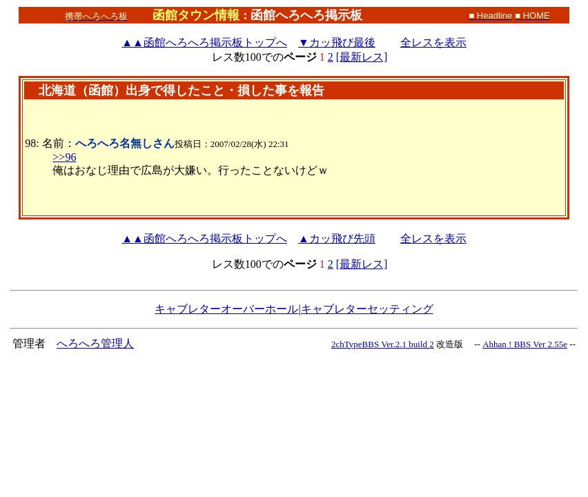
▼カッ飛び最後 (336, 42)
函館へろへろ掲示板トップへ (204, 42)
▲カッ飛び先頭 (336, 238)
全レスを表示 (433, 42)
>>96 (64, 157)
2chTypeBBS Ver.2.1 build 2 (382, 344)
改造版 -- (458, 344)
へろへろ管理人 (95, 343)
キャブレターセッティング (367, 309)
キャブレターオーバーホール (226, 309)
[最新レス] (362, 57)
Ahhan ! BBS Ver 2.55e (524, 344)
